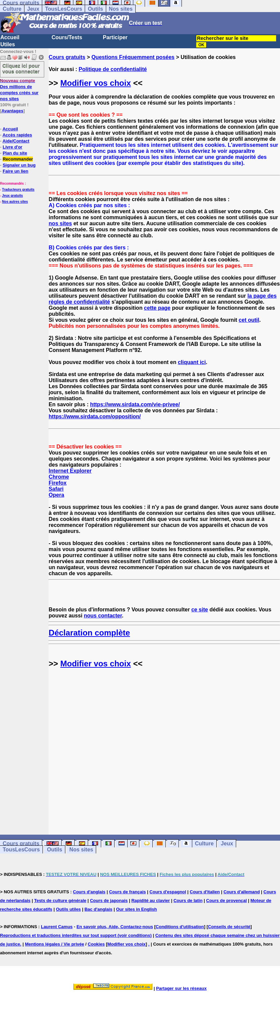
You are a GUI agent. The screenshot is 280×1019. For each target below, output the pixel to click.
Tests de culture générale (60, 900)
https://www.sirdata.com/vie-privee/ (135, 404)
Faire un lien (15, 171)
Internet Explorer (70, 471)
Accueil (9, 37)
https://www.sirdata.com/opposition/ (95, 416)
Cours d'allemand (241, 891)
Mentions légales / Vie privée (54, 944)
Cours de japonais (109, 900)
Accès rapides (17, 134)
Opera (56, 495)
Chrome (59, 477)
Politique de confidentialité (113, 69)
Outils (95, 9)
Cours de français (127, 891)
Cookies (96, 944)
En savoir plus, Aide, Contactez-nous (114, 926)
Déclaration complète (89, 632)
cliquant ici (192, 362)
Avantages (12, 110)
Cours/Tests (67, 37)
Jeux (33, 9)
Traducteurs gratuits (18, 189)
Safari (56, 489)
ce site (199, 609)
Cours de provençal (226, 900)
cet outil (249, 320)
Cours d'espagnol (167, 891)
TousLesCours (63, 9)
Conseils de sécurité (229, 926)
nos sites (60, 223)
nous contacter (103, 615)
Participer (115, 37)
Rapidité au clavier (150, 900)
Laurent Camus (57, 926)
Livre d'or (12, 146)
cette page (157, 308)
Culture (12, 9)
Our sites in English (136, 909)
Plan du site (15, 153)
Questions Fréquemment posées (132, 57)
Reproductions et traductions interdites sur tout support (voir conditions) (76, 935)
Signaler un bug (19, 165)
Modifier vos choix (95, 82)
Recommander (18, 159)
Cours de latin (188, 900)
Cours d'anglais (89, 891)
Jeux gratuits (12, 195)
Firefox (57, 483)
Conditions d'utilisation (180, 926)
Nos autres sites (15, 201)
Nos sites (121, 9)
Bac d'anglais (98, 909)
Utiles (7, 44)
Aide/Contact (15, 140)
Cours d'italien (205, 891)
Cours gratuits (67, 57)
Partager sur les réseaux (181, 988)
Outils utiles (68, 909)
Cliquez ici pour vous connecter (21, 68)
